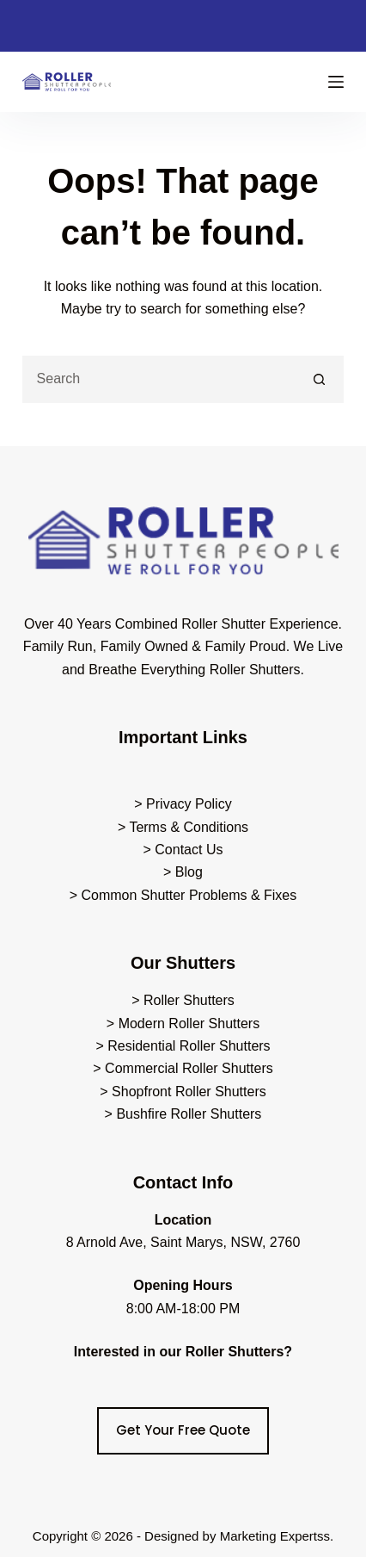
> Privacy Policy (182, 804)
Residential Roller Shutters (188, 1046)
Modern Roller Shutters (189, 1023)
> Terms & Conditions (183, 827)
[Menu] (336, 82)
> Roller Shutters (183, 1000)
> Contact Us (183, 849)
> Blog (183, 872)
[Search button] (320, 379)
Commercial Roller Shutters (189, 1068)
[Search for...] (159, 379)
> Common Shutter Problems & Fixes (183, 895)
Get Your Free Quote (183, 1430)
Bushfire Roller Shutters (188, 1114)
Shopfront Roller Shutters (189, 1091)
